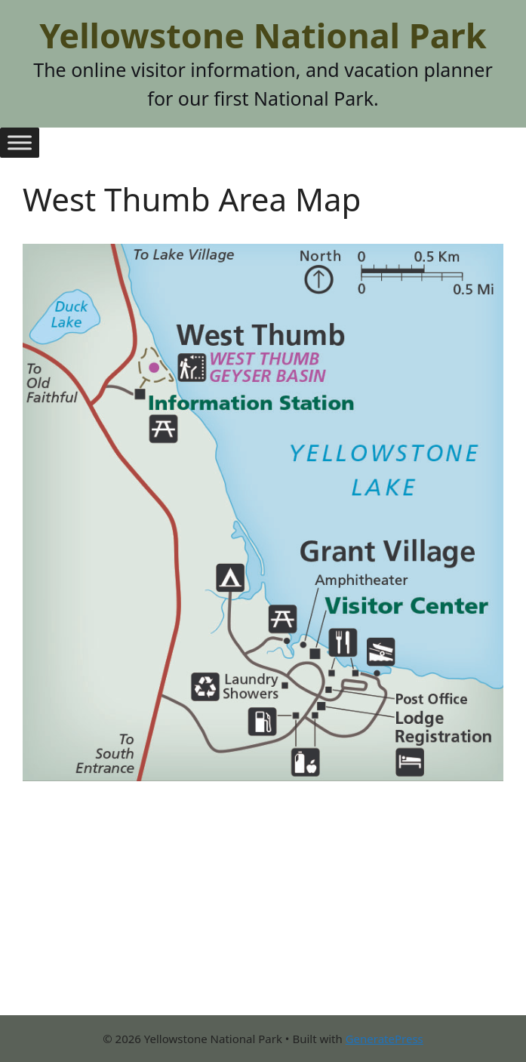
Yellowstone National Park (262, 35)
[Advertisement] (263, 909)
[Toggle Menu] (20, 142)
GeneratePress (384, 1038)
